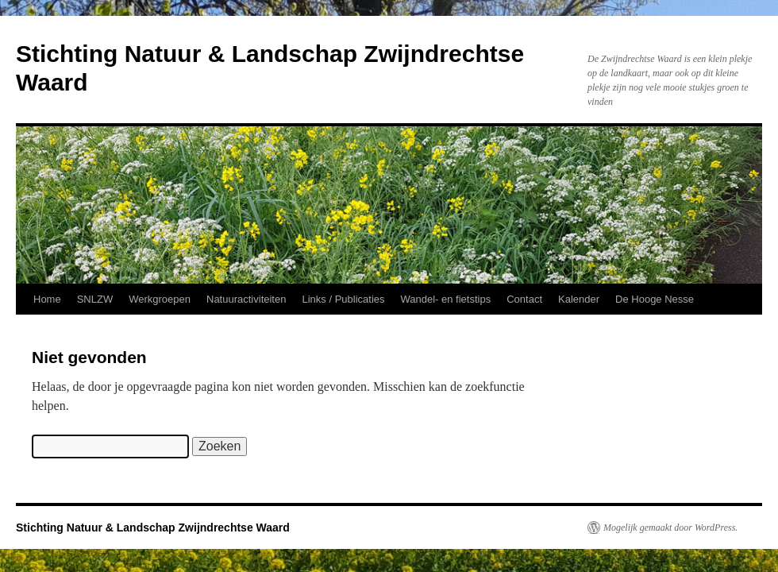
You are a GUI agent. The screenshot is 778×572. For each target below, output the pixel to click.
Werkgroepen (160, 299)
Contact (524, 299)
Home (47, 299)
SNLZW (95, 299)
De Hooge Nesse (654, 299)
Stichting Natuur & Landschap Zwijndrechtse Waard (153, 527)
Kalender (578, 299)
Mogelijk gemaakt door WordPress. (670, 527)
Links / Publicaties (343, 299)
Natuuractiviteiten (246, 299)
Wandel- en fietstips (446, 299)
